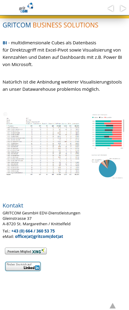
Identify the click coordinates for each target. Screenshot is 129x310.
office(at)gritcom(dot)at (39, 236)
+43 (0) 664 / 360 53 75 (33, 231)
